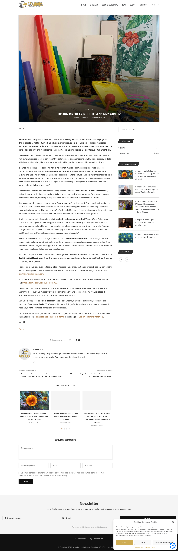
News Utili (139, 153)
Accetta (124, 542)
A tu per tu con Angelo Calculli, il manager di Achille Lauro (145, 223)
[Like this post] (70, 340)
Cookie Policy (139, 547)
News (124, 4)
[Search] (158, 5)
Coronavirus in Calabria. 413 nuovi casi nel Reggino (147, 236)
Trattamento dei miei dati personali (95, 527)
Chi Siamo (94, 4)
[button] (173, 522)
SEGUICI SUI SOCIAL (110, 4)
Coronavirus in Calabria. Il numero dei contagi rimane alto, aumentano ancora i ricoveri (34, 416)
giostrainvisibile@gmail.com (31, 274)
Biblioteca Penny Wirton (91, 317)
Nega (143, 542)
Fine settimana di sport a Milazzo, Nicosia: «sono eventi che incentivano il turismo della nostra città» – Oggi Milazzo (147, 207)
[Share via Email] (79, 340)
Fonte (21, 329)
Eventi (133, 4)
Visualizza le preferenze (163, 542)
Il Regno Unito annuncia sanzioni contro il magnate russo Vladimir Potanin (65, 416)
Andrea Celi (83, 118)
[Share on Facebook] (72, 340)
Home (83, 4)
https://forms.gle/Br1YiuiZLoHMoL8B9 (39, 283)
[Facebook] (152, 5)
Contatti (144, 4)
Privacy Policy (150, 547)
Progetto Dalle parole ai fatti (49, 317)
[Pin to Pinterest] (76, 340)
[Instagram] (154, 5)
